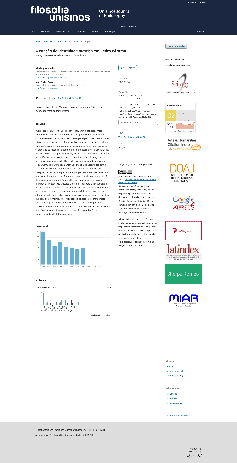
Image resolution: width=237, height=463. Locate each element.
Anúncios (80, 31)
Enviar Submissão (176, 46)
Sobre (95, 31)
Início (37, 41)
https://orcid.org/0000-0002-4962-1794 (50, 77)
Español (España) (174, 375)
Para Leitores (171, 393)
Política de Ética (63, 31)
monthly (107, 315)
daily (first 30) (95, 315)
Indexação (110, 31)
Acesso (203, 2)
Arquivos (45, 31)
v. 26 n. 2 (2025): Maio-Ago (68, 41)
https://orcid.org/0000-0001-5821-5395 (50, 88)
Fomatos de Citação (129, 122)
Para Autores (171, 398)
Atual (33, 31)
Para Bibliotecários (173, 402)
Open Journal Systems (176, 415)
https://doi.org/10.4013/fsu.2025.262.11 (61, 98)
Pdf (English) (129, 67)
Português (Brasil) (174, 371)
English (169, 366)
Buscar (199, 31)
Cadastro (192, 2)
